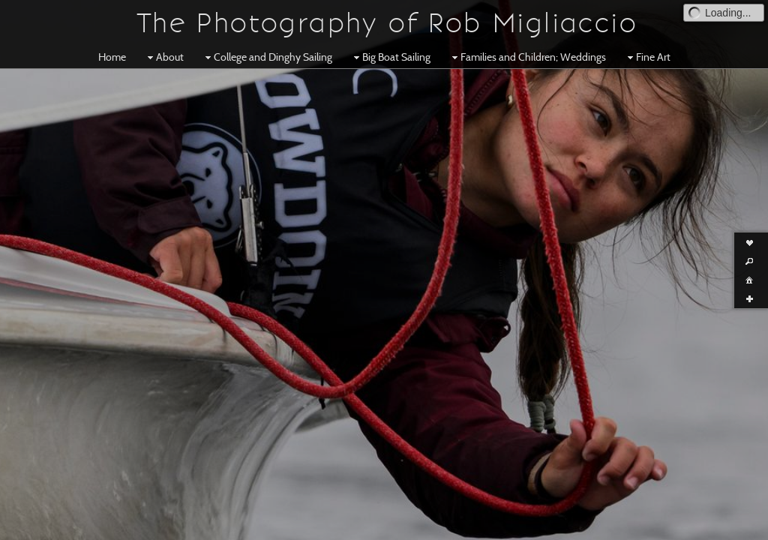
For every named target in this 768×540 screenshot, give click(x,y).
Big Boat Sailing (390, 57)
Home (112, 57)
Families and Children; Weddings (527, 57)
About (164, 57)
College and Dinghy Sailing (267, 57)
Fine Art (647, 57)
